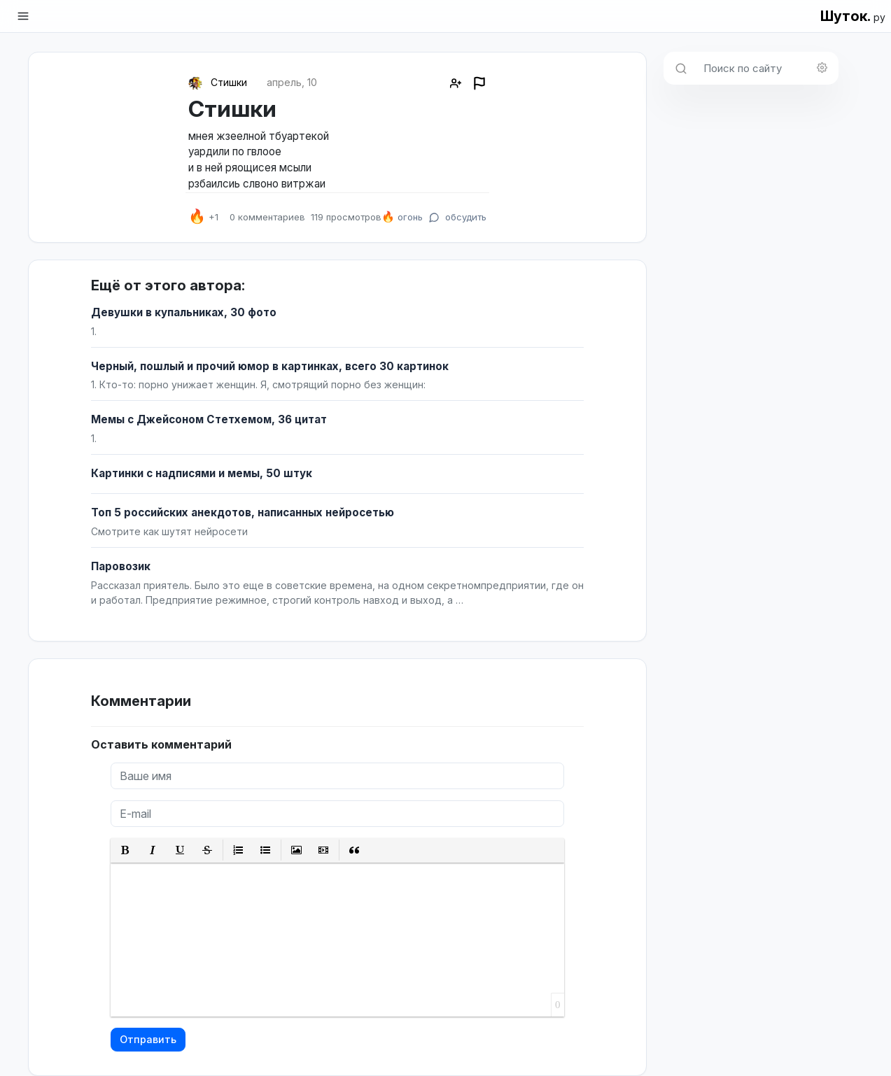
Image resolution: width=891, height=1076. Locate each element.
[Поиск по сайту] (767, 68)
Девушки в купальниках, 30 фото (183, 312)
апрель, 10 (292, 82)
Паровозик (120, 566)
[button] (125, 850)
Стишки (229, 82)
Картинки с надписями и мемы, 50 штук (201, 473)
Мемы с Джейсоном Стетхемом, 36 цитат (209, 419)
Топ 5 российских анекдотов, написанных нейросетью (242, 512)
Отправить (148, 1039)
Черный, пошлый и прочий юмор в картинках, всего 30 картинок (270, 366)
